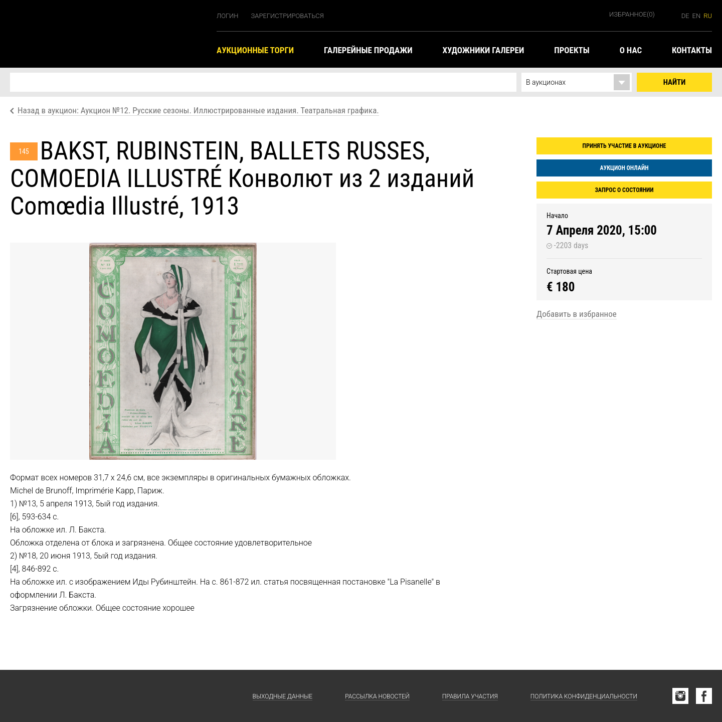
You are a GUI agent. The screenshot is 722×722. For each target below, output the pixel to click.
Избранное (632, 14)
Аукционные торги (255, 50)
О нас (631, 50)
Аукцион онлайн (624, 167)
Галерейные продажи (368, 50)
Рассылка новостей (377, 696)
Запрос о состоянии (624, 190)
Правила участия (470, 696)
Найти (674, 82)
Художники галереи (483, 50)
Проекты (571, 50)
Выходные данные (283, 696)
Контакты (692, 50)
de (685, 16)
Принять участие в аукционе (624, 145)
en (696, 16)
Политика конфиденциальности (583, 696)
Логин (228, 16)
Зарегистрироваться (287, 16)
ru (707, 16)
